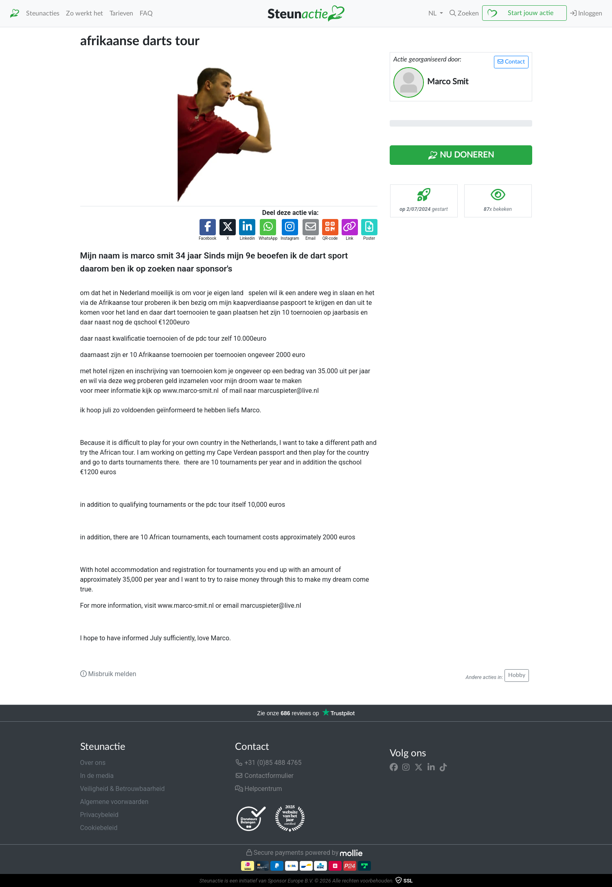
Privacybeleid (99, 815)
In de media (97, 776)
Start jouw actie (530, 13)
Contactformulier (264, 776)
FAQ (146, 13)
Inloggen (586, 13)
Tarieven (121, 13)
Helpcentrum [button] (258, 789)
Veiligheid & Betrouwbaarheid (122, 789)
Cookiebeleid (99, 828)
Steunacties (42, 13)
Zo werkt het (84, 13)
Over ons (93, 763)
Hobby (516, 675)
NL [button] (433, 13)
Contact (511, 62)
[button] (464, 13)
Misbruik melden (108, 674)
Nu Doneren (461, 155)
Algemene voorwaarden (114, 802)
